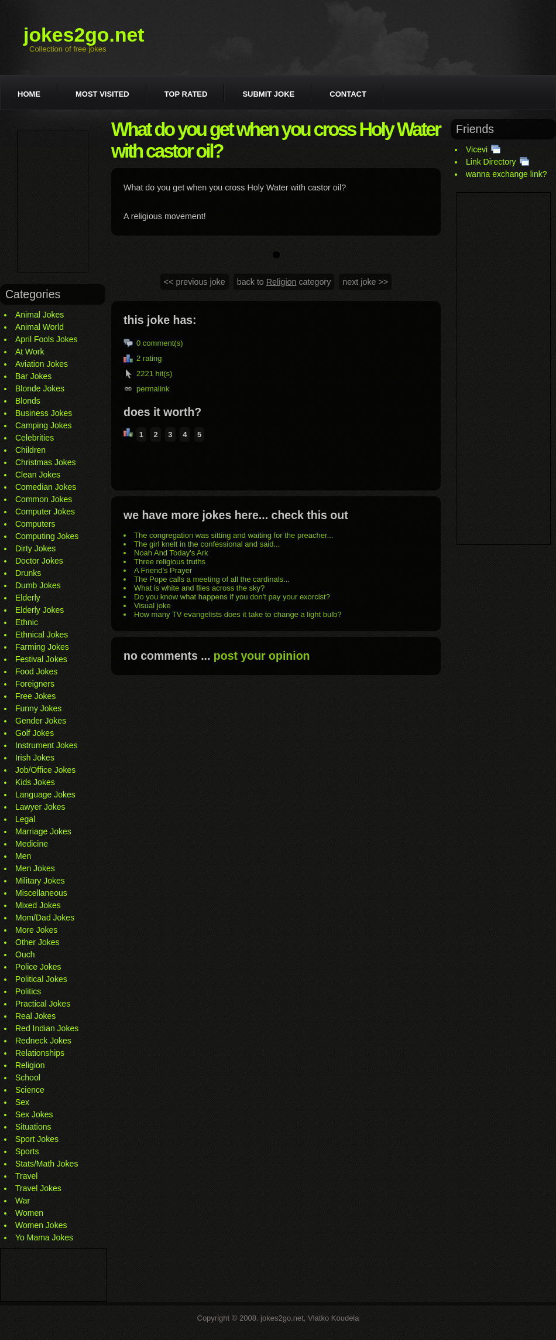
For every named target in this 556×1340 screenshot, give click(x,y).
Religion (30, 1065)
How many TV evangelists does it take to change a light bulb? (238, 614)
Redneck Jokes (43, 1040)
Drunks (28, 573)
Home (29, 94)
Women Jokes (41, 1225)
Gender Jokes (40, 720)
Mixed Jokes (38, 905)
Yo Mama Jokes (44, 1237)
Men (23, 856)
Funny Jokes (38, 708)
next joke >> (365, 282)
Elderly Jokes (39, 610)
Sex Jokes (34, 1114)
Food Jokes (36, 671)
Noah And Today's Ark (171, 552)
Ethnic (26, 622)
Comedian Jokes (45, 487)
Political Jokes (41, 979)
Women (29, 1213)
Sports (27, 1151)
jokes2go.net (84, 34)
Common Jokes (43, 499)
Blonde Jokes (39, 388)
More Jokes (36, 930)
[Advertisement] (53, 201)
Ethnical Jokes (41, 634)
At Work (29, 351)
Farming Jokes (42, 647)
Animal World (39, 327)
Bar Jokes (33, 376)
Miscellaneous (41, 893)
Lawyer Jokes (40, 806)
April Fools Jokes (46, 339)
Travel (26, 1176)
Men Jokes (35, 868)
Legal (25, 819)
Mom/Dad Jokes (44, 917)
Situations (33, 1126)
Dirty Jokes (35, 548)
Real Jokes (35, 1016)
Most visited (102, 94)
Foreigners (34, 683)
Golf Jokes (34, 733)
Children (30, 450)
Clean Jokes (37, 474)
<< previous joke (194, 282)
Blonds (27, 400)
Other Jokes (37, 942)
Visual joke (152, 605)
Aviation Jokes (41, 364)
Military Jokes (40, 880)
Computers (35, 524)
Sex (22, 1102)
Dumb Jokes (38, 585)
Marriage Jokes (43, 831)
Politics (28, 991)
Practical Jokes (42, 1003)
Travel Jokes (38, 1188)
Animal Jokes (39, 314)
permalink (152, 388)
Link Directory (491, 161)
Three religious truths (169, 561)
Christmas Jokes (45, 462)
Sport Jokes (37, 1139)
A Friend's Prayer (163, 570)
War (22, 1200)
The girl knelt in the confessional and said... (207, 544)
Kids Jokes (35, 782)
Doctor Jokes (39, 560)
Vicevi (477, 149)
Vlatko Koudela (333, 1318)
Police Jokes (38, 966)
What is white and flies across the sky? (199, 588)
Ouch (25, 954)
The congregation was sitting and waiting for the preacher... (233, 535)
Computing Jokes (46, 536)
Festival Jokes (41, 659)
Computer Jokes (45, 511)
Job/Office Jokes (45, 770)
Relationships (39, 1053)
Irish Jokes (34, 757)
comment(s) (163, 343)
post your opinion (262, 655)
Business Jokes (43, 413)
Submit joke (268, 94)
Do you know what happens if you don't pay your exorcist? (232, 596)
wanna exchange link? (506, 174)
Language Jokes (45, 794)
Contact (348, 94)
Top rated (186, 94)
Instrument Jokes (46, 745)
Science (29, 1089)
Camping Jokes (43, 425)
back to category (284, 282)
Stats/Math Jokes (46, 1163)
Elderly (27, 597)
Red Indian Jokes (46, 1028)
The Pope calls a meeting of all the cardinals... (212, 579)
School (27, 1077)
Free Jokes (35, 696)
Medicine (31, 843)
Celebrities (34, 437)
